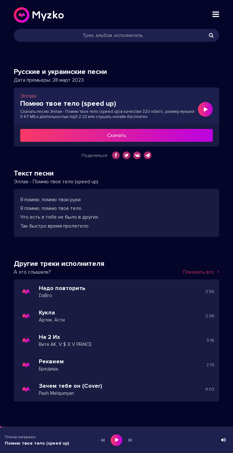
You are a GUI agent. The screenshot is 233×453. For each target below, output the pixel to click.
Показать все (201, 272)
